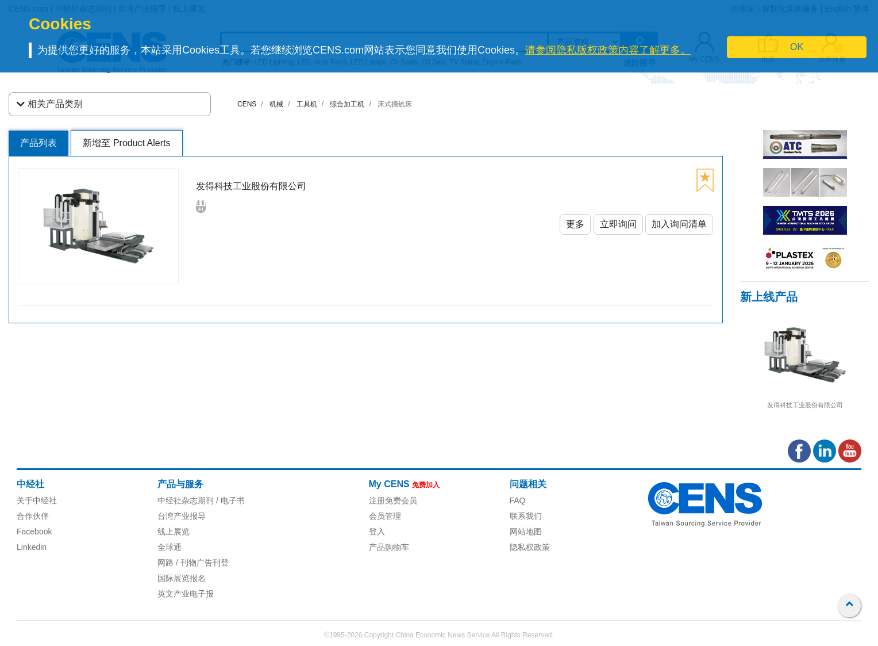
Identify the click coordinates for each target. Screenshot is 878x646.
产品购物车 (389, 547)
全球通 (169, 547)
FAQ (518, 500)
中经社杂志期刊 (185, 500)
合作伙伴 (33, 516)
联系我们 (526, 516)
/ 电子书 (229, 500)
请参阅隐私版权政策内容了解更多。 (608, 50)
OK (796, 47)
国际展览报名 (181, 578)
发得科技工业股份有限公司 (805, 405)
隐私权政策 (530, 547)
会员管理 (385, 516)
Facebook (34, 531)
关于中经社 (37, 500)
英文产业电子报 (185, 593)
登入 (377, 531)
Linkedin (32, 547)
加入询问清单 (679, 224)
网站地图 (526, 531)
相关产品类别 (50, 104)
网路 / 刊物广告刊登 (193, 562)
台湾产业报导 (181, 516)
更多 (575, 224)
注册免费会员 (393, 500)
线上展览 (173, 531)
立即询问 (618, 224)
